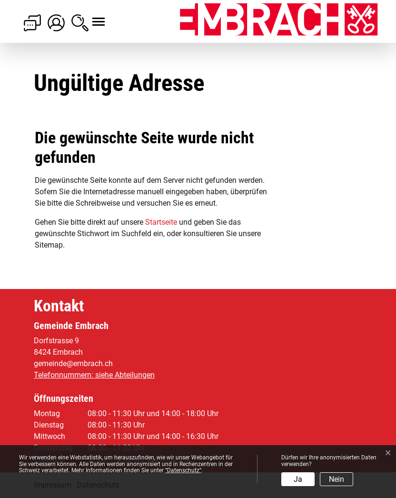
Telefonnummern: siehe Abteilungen (94, 374)
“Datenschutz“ (183, 470)
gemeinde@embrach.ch (73, 363)
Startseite (161, 222)
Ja (298, 479)
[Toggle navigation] (89, 16)
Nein (336, 479)
